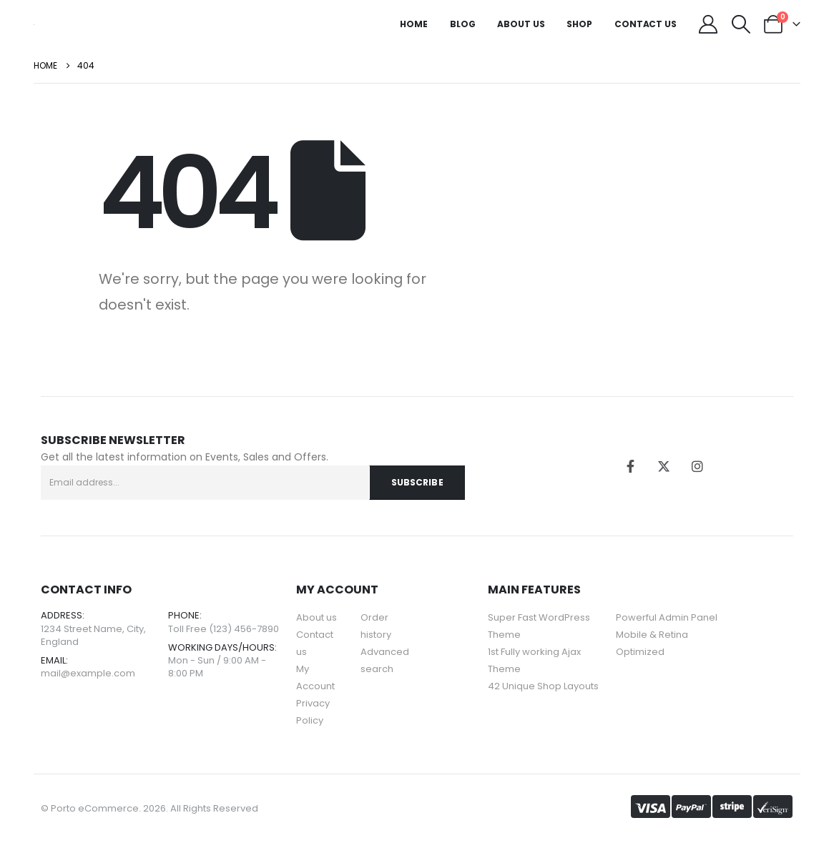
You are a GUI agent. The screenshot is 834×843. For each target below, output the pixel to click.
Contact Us (645, 24)
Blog (463, 24)
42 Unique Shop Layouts (543, 686)
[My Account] (708, 24)
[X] (663, 466)
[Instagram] (697, 466)
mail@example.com (88, 673)
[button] (741, 24)
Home (414, 24)
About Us (520, 24)
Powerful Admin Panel (666, 617)
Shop (579, 24)
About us (316, 617)
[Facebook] (630, 466)
